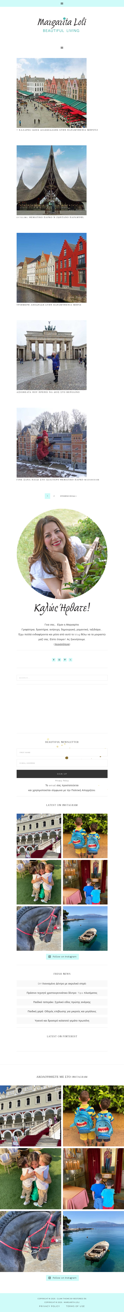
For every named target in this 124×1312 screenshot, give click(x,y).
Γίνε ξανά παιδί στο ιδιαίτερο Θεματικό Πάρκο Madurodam (58, 480)
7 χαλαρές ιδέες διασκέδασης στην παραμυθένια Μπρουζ (57, 130)
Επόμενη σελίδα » (68, 496)
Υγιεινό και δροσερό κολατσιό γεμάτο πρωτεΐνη (62, 1020)
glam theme (63, 1299)
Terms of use (75, 1306)
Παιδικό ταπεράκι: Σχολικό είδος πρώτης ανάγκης (62, 1002)
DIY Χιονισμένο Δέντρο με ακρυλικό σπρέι (62, 983)
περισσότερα (62, 644)
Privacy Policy (62, 781)
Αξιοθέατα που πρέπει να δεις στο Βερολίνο (48, 392)
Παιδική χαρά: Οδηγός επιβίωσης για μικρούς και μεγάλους (62, 1011)
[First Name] (62, 752)
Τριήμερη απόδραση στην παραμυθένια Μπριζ (49, 305)
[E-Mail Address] (62, 763)
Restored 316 (79, 1299)
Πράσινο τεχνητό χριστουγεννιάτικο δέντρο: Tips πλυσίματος (62, 992)
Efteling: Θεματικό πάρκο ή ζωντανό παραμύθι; (50, 217)
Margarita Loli (62, 25)
